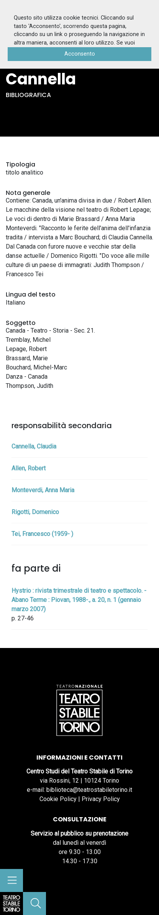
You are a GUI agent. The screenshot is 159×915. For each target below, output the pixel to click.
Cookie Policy (58, 799)
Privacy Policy (101, 799)
